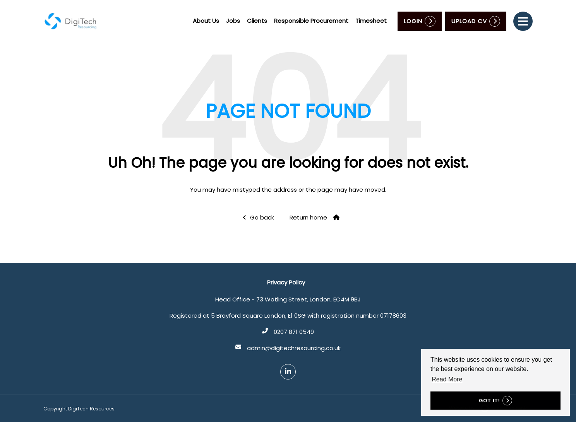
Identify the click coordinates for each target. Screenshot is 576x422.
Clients (257, 21)
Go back (262, 217)
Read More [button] (447, 379)
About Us (206, 21)
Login (413, 21)
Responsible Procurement (311, 21)
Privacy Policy (286, 282)
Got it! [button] (489, 400)
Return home (308, 217)
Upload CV (469, 21)
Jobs (233, 21)
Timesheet (371, 21)
